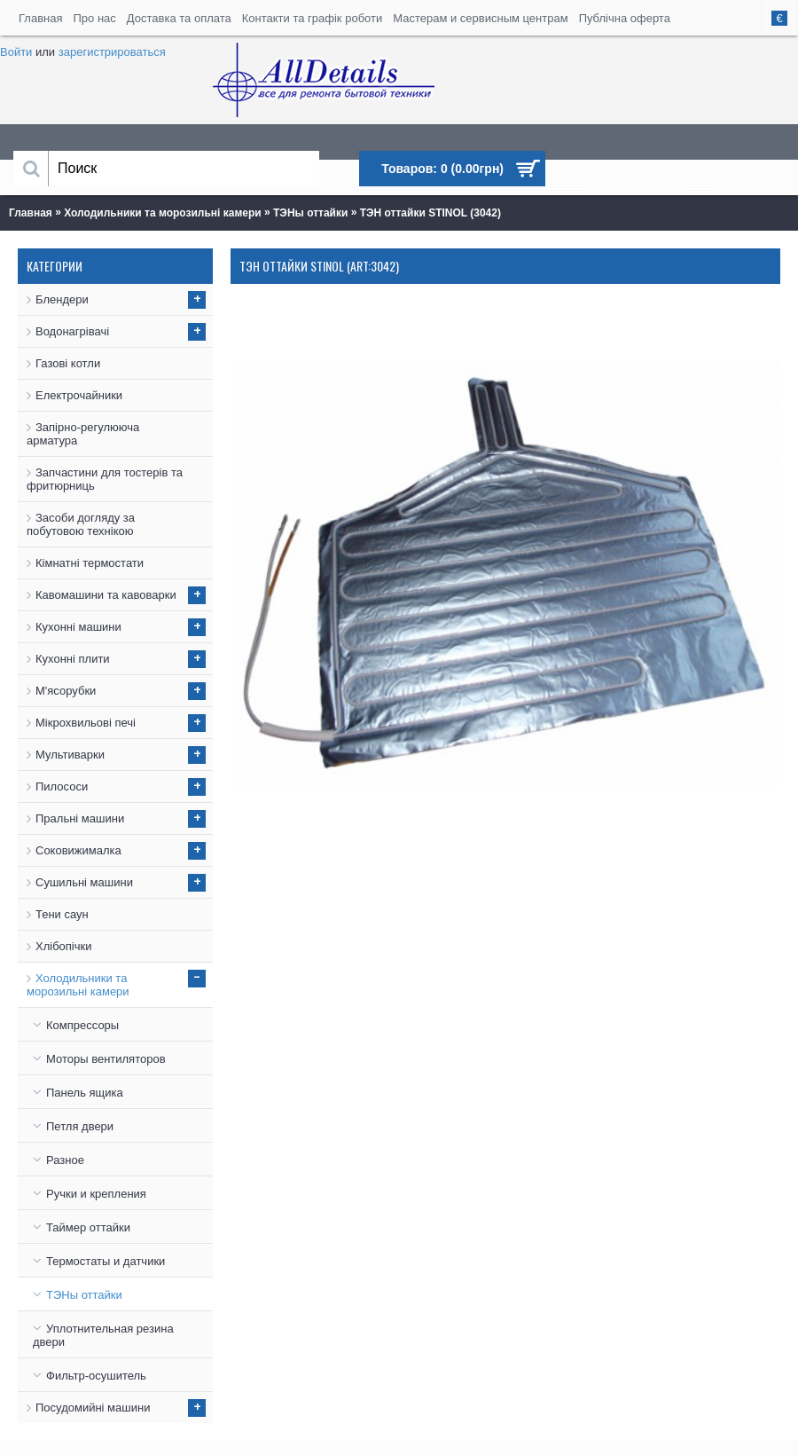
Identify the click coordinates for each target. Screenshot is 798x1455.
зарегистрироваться (112, 52)
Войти (16, 52)
